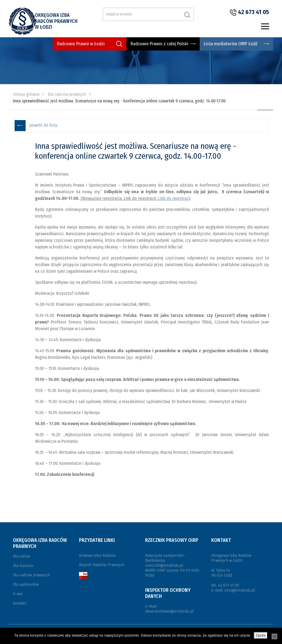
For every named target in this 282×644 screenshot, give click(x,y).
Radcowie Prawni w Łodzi (81, 44)
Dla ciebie (21, 556)
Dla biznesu (23, 565)
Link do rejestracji (174, 198)
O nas (18, 593)
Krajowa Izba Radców (97, 555)
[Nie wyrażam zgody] (274, 636)
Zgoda (260, 635)
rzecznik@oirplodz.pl (164, 565)
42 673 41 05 (253, 12)
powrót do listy (43, 125)
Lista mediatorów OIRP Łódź (230, 44)
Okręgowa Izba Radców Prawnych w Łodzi (56, 21)
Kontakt (19, 603)
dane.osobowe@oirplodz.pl (169, 611)
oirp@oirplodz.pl (239, 590)
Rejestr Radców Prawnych (101, 564)
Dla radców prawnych (31, 575)
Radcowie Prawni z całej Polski (159, 44)
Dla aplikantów (26, 584)
